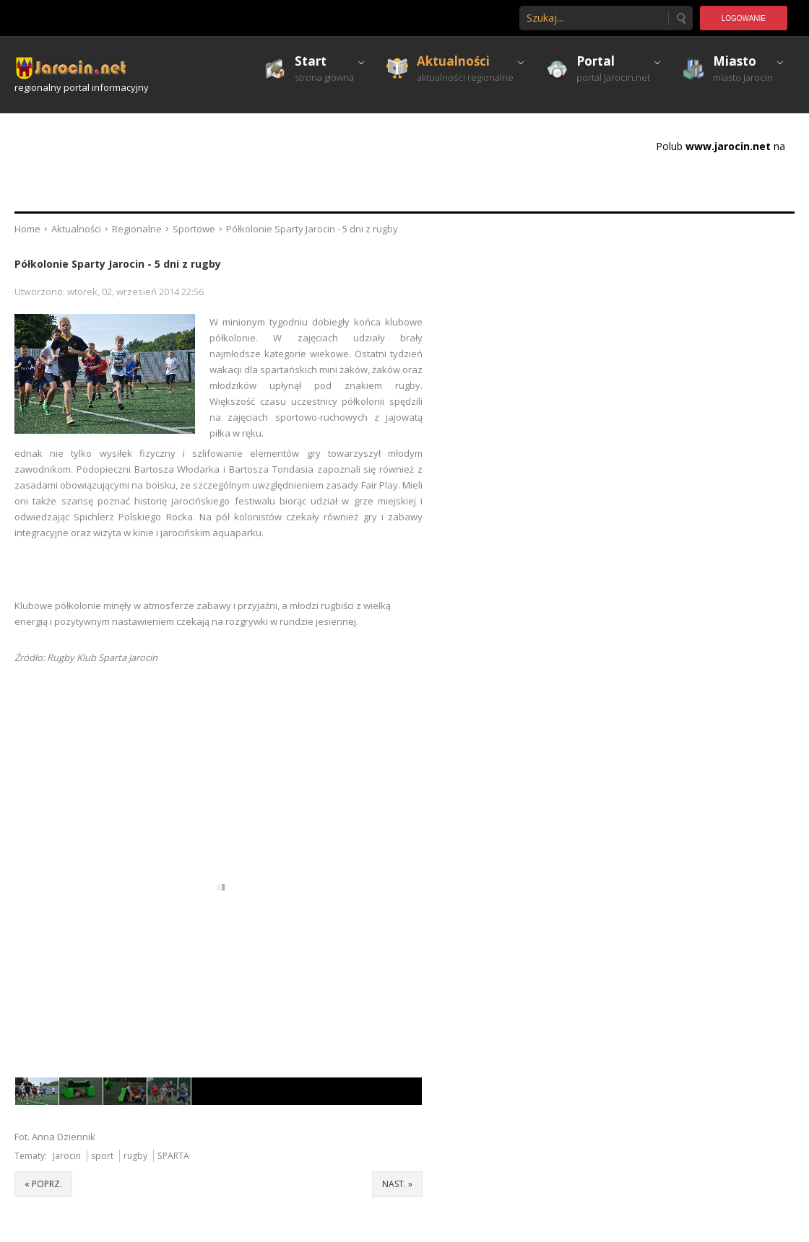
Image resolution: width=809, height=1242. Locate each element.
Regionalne (137, 228)
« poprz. (43, 1184)
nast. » (397, 1184)
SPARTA (173, 1156)
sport (102, 1156)
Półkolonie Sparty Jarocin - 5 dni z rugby (117, 264)
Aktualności (76, 228)
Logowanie (744, 18)
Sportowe (194, 228)
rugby (135, 1156)
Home (27, 228)
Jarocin (67, 1156)
